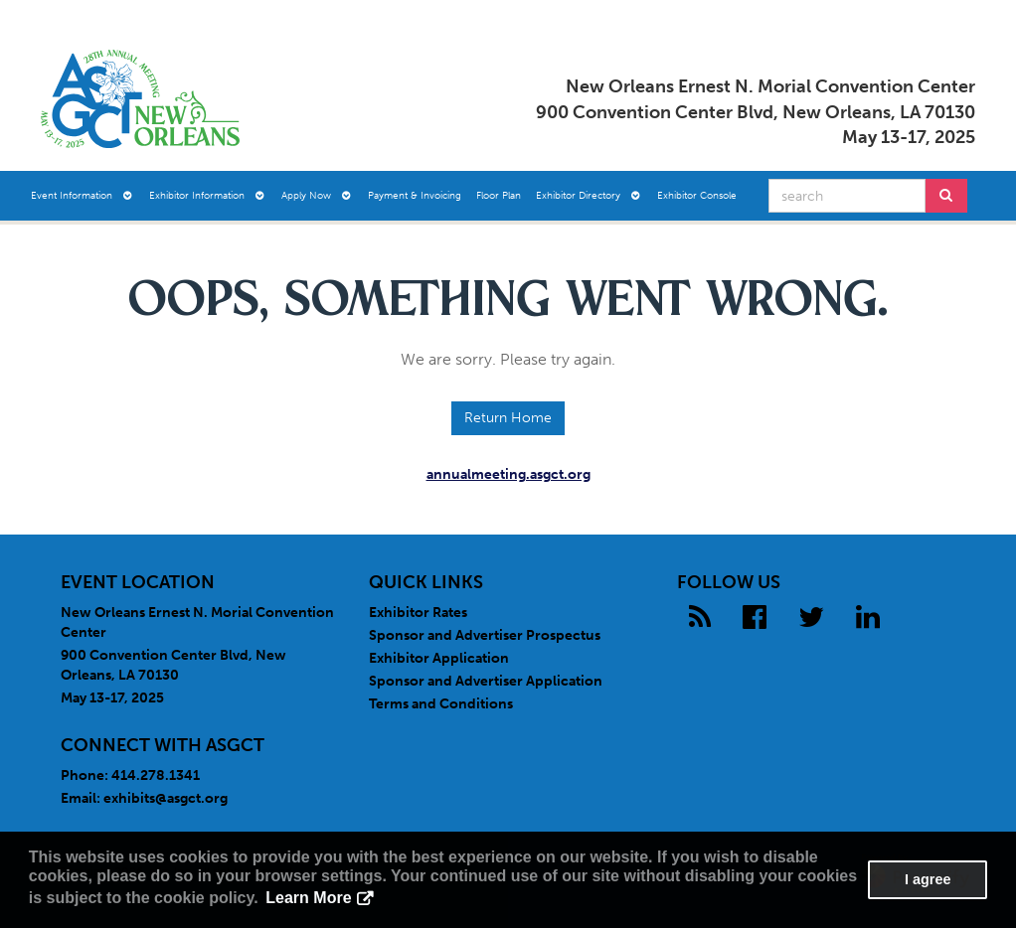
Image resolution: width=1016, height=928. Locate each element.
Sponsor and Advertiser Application (485, 681)
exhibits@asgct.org (165, 798)
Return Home (508, 417)
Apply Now (316, 196)
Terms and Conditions (441, 704)
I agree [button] (927, 879)
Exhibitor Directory (588, 196)
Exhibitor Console (697, 196)
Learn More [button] (308, 897)
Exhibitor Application (439, 658)
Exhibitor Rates (418, 612)
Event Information (81, 196)
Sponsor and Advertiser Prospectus (484, 635)
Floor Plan (498, 196)
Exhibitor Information (206, 196)
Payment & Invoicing (414, 196)
